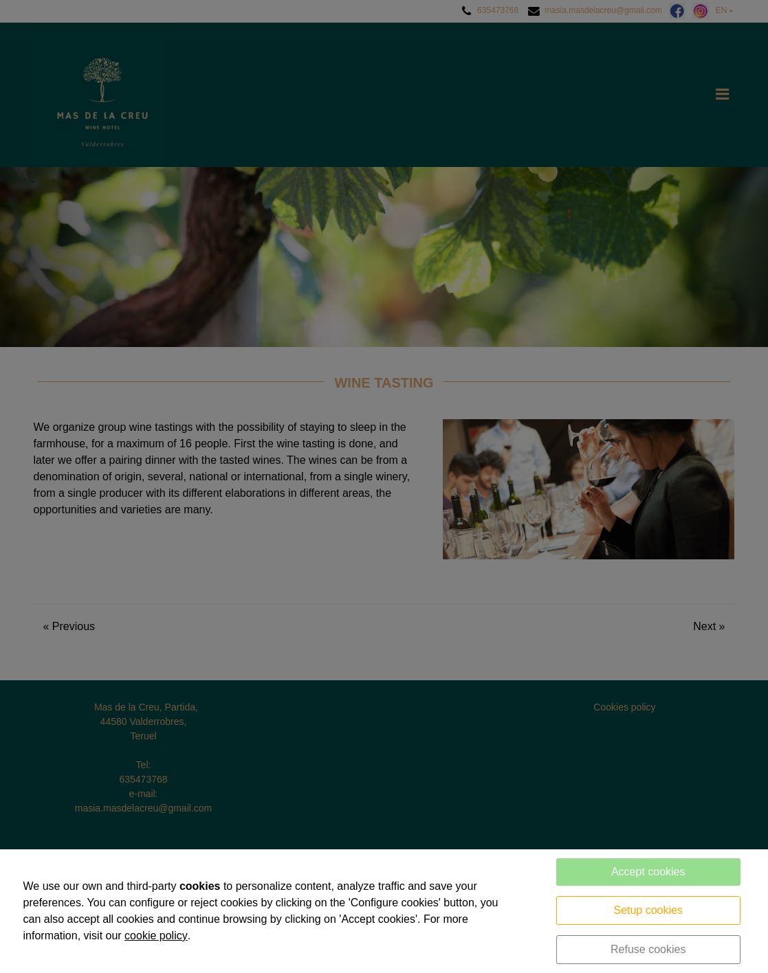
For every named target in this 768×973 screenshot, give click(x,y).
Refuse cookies (648, 949)
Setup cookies (648, 910)
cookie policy (156, 935)
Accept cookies (648, 871)
